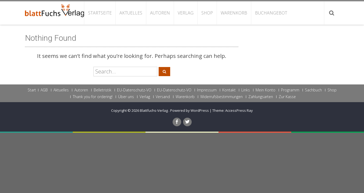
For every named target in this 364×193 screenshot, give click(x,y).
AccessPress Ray (239, 110)
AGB (44, 90)
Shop (207, 13)
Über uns (126, 96)
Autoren (160, 13)
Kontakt (229, 90)
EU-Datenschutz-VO (134, 90)
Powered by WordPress (189, 110)
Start (32, 90)
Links (245, 90)
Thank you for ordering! (92, 96)
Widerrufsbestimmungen (221, 96)
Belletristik (102, 90)
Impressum (207, 90)
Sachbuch (313, 90)
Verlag (186, 13)
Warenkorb (234, 13)
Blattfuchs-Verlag (154, 110)
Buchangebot (271, 13)
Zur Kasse (287, 96)
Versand (163, 96)
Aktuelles (130, 13)
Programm (290, 90)
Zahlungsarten (260, 96)
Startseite (100, 13)
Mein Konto (265, 90)
